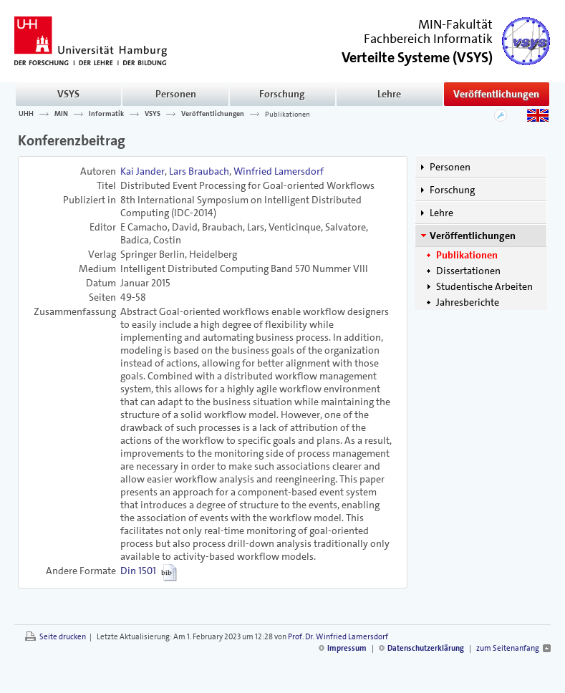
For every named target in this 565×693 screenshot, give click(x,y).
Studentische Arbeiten (484, 286)
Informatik (106, 114)
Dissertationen (468, 270)
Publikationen (287, 114)
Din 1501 (138, 570)
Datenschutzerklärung (425, 648)
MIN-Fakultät (455, 24)
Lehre (389, 93)
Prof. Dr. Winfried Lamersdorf (338, 636)
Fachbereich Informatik (428, 38)
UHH (26, 114)
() (417, 56)
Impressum (347, 648)
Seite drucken (62, 636)
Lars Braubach (199, 171)
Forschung (282, 93)
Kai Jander (142, 171)
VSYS (68, 93)
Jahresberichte (467, 302)
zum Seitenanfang (507, 648)
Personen (175, 93)
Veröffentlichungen (496, 93)
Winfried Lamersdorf (278, 171)
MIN (61, 114)
